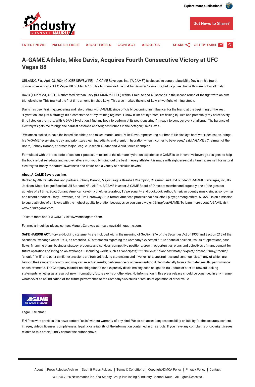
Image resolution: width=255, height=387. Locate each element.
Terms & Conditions (130, 369)
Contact (126, 45)
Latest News (33, 45)
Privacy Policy (195, 369)
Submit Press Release (97, 369)
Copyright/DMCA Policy (164, 369)
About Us (151, 45)
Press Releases (65, 45)
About (38, 369)
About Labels (98, 45)
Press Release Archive (62, 369)
